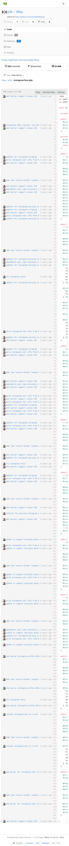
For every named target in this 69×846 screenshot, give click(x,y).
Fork (41, 21)
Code (8, 29)
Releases (12, 41)
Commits (12, 66)
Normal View (49, 92)
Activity (9, 52)
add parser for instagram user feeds (24, 772)
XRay (19, 12)
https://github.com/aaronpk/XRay (20, 59)
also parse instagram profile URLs (23, 656)
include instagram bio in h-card (22, 714)
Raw (38, 92)
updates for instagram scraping (21, 157)
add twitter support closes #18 (21, 96)
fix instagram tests (16, 277)
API (37, 843)
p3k (9, 12)
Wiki (7, 47)
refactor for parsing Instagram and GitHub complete (32, 514)
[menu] (17, 843)
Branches (34, 66)
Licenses (30, 843)
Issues (11, 35)
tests (10, 80)
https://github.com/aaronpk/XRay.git (29, 17)
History (61, 92)
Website (45, 843)
